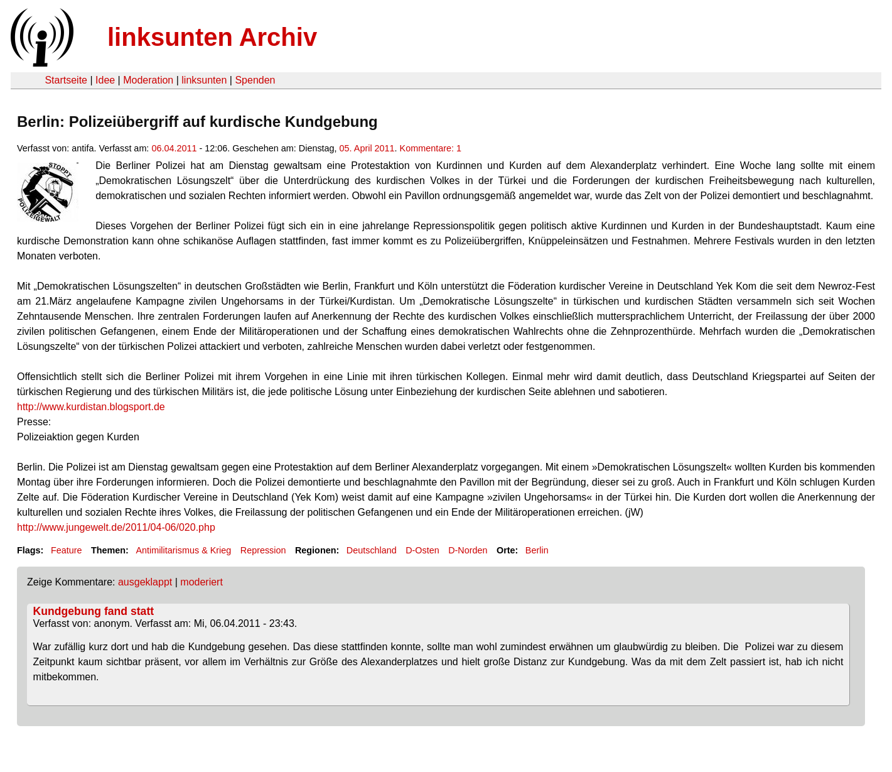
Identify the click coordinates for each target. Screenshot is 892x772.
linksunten (204, 80)
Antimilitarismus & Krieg (183, 550)
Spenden (255, 80)
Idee (105, 80)
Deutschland (372, 550)
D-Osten (422, 550)
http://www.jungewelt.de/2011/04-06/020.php (116, 527)
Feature (66, 550)
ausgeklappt (145, 582)
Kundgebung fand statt (93, 611)
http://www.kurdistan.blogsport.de (91, 406)
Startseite (66, 80)
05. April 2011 (367, 148)
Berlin (537, 550)
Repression (263, 550)
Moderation (148, 80)
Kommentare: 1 (430, 148)
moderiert (201, 582)
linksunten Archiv (212, 37)
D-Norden (467, 550)
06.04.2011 (173, 148)
